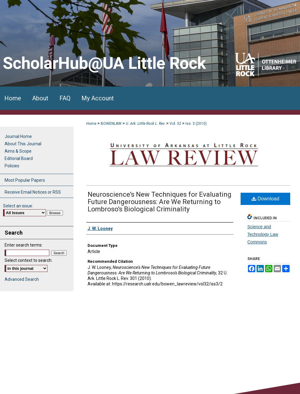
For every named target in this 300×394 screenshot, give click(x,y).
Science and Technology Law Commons (262, 234)
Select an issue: (18, 205)
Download (265, 198)
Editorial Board (19, 158)
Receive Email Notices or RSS (33, 192)
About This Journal (23, 143)
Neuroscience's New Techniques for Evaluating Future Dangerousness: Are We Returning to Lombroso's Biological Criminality (159, 202)
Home (91, 123)
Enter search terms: (24, 245)
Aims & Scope (18, 151)
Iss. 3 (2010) (196, 123)
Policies (12, 165)
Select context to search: (28, 260)
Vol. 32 (175, 123)
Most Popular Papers (25, 180)
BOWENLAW (111, 123)
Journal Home (18, 136)
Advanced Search (22, 279)
